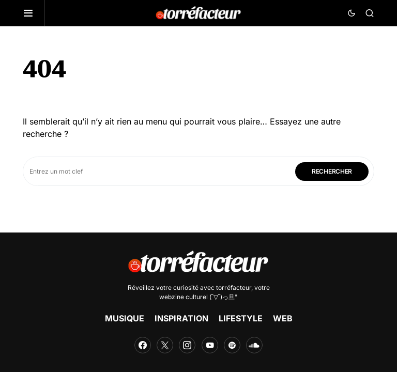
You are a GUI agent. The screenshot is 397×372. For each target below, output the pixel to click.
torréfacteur (233, 287)
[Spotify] (232, 345)
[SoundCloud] (254, 345)
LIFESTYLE (241, 318)
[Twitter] (165, 345)
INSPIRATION (181, 318)
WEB (283, 318)
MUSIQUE (124, 318)
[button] (33, 13)
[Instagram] (187, 345)
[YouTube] (210, 345)
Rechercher (332, 171)
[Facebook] (142, 345)
